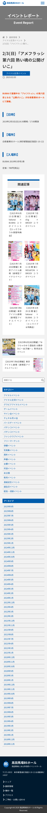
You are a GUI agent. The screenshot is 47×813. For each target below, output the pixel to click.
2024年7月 (8, 570)
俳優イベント (10, 445)
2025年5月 (8, 524)
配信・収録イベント (13, 491)
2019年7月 (8, 707)
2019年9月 (8, 698)
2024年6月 (8, 574)
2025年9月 (8, 506)
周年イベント (10, 454)
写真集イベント (11, 450)
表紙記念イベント (12, 482)
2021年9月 (8, 629)
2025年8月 (8, 511)
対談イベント (10, 468)
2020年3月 (8, 675)
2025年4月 (8, 529)
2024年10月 (9, 556)
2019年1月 (8, 734)
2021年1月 (8, 652)
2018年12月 (9, 739)
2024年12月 (9, 547)
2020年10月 (9, 666)
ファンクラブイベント (14, 436)
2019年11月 (9, 689)
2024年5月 (8, 579)
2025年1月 (8, 543)
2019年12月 (9, 684)
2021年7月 (8, 638)
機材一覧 (9, 790)
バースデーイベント (13, 422)
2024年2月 (8, 593)
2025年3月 (8, 533)
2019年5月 (8, 716)
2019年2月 (8, 730)
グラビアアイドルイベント (16, 404)
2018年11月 (9, 743)
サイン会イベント (12, 413)
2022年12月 (9, 602)
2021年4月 (8, 643)
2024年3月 (8, 588)
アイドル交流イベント (12, 40)
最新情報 (13, 37)
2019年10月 (9, 693)
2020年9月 (8, 670)
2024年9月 (8, 561)
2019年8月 (8, 702)
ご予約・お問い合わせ (15, 799)
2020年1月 (8, 680)
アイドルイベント (12, 395)
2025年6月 (8, 520)
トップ (8, 781)
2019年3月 (8, 725)
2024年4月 (8, 584)
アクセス (9, 795)
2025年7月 (8, 515)
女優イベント (10, 463)
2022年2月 (8, 616)
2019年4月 (8, 721)
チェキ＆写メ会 (11, 418)
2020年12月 (9, 657)
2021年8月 (8, 634)
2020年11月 (9, 661)
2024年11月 (9, 552)
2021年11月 (9, 625)
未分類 (7, 472)
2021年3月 (8, 648)
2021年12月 (9, 620)
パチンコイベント (12, 427)
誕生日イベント (11, 486)
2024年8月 (8, 565)
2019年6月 (8, 712)
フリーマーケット (12, 440)
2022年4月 (8, 606)
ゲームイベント (11, 408)
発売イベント (10, 477)
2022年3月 (8, 611)
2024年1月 (8, 597)
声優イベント (10, 459)
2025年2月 (8, 538)
